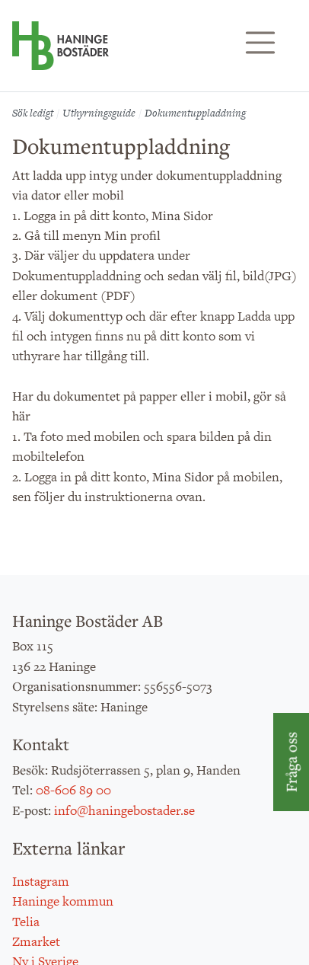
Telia (26, 921)
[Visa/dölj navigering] (260, 42)
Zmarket (36, 941)
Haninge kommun (62, 901)
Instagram (40, 881)
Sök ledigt (32, 112)
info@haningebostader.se (124, 810)
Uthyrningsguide (98, 112)
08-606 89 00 (73, 790)
